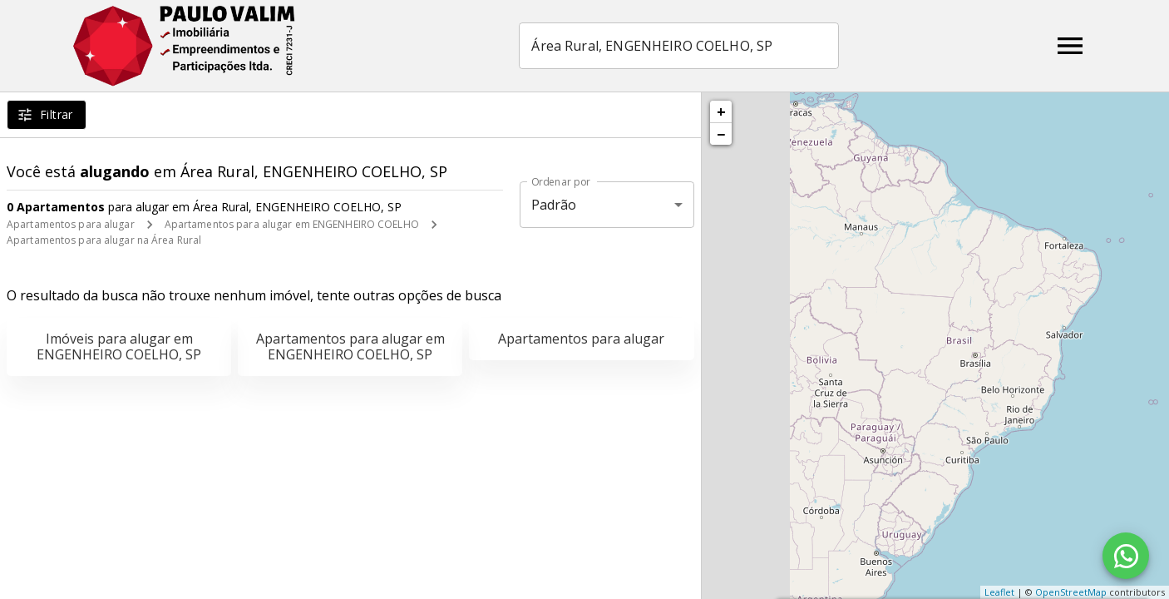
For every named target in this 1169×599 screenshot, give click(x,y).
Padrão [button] (554, 205)
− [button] (721, 134)
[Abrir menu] (1070, 45)
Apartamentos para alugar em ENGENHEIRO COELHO (292, 224)
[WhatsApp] (1125, 555)
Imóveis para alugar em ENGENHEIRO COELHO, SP (119, 346)
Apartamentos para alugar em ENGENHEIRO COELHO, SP (350, 346)
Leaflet (999, 592)
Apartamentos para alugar (71, 224)
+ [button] (721, 111)
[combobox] (680, 45)
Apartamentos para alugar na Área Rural (104, 240)
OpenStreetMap (1071, 592)
